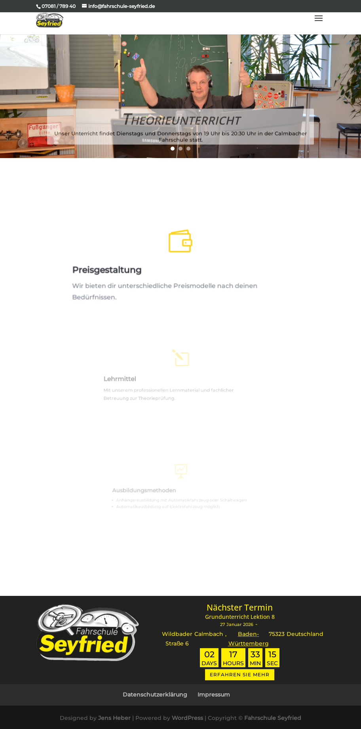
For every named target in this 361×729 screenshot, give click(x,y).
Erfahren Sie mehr (240, 674)
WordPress (187, 717)
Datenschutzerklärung (155, 694)
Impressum (214, 694)
